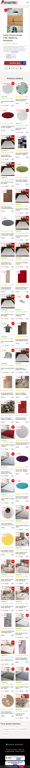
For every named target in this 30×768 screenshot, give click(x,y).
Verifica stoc (18, 63)
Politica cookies (20, 751)
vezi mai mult (14, 52)
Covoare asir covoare (9, 729)
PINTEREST (19, 744)
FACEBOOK (10, 744)
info (13, 105)
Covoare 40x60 (22, 729)
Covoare (5, 734)
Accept (22, 766)
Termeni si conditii (11, 749)
